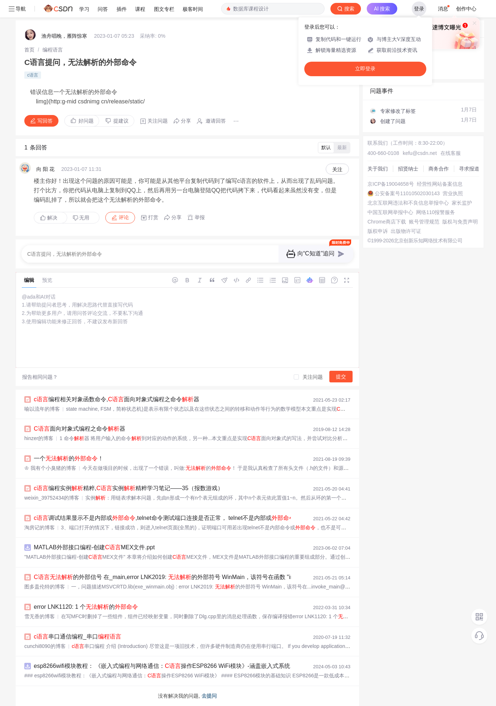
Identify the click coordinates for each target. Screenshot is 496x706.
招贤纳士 (408, 169)
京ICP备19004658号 (390, 184)
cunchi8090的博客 (45, 646)
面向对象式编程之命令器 (79, 429)
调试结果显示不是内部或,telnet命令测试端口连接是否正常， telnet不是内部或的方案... (175, 518)
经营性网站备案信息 (440, 184)
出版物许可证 (406, 231)
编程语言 (52, 50)
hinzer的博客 (38, 438)
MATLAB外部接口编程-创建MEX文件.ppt (94, 547)
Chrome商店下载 (386, 222)
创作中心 (466, 9)
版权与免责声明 (460, 222)
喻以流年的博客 (42, 409)
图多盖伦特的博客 (44, 587)
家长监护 (462, 203)
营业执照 (453, 193)
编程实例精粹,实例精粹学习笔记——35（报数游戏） (128, 488)
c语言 (32, 75)
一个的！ (68, 458)
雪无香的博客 (39, 616)
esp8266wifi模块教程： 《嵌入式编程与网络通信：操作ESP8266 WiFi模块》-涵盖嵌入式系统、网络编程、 (179, 666)
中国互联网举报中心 (390, 212)
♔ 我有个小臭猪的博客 (50, 468)
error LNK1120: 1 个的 (86, 607)
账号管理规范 (424, 222)
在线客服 (450, 153)
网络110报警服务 (435, 212)
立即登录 (365, 68)
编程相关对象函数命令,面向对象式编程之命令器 (116, 399)
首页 (29, 50)
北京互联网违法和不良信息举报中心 (408, 203)
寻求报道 (469, 169)
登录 (419, 9)
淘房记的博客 (39, 527)
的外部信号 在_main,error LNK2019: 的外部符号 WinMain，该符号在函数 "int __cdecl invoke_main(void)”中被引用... (214, 577)
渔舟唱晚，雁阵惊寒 (64, 36)
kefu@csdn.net (420, 153)
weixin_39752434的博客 (51, 498)
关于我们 (377, 169)
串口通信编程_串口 (77, 636)
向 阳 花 (45, 169)
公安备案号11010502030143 (407, 193)
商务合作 (438, 169)
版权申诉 (377, 231)
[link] (29, 50)
